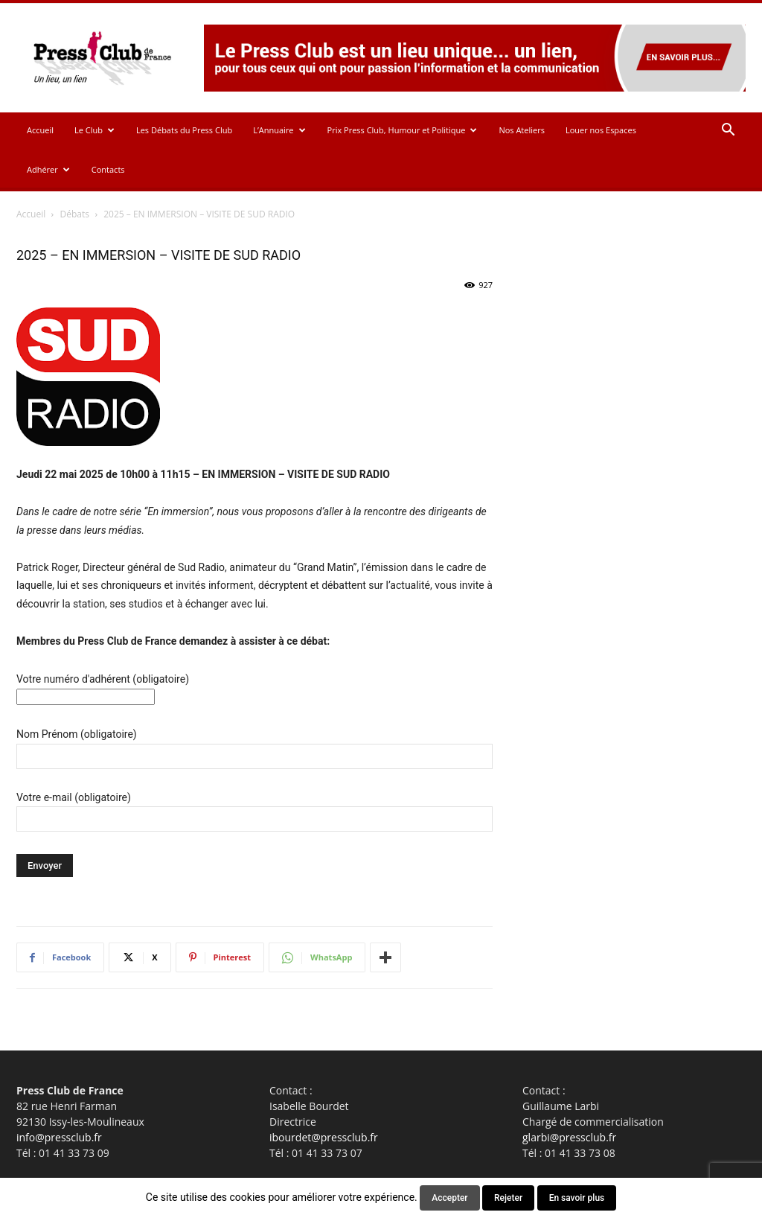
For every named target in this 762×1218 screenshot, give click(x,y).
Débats (74, 214)
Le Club (94, 129)
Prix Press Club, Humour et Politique (402, 129)
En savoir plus (577, 1198)
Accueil (40, 129)
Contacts (108, 169)
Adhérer (48, 169)
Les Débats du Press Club (184, 129)
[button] (728, 131)
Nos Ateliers (522, 129)
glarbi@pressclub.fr (569, 1137)
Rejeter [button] (508, 1198)
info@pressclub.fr (59, 1137)
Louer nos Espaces (601, 129)
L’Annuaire (279, 129)
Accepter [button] (449, 1198)
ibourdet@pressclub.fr (323, 1137)
